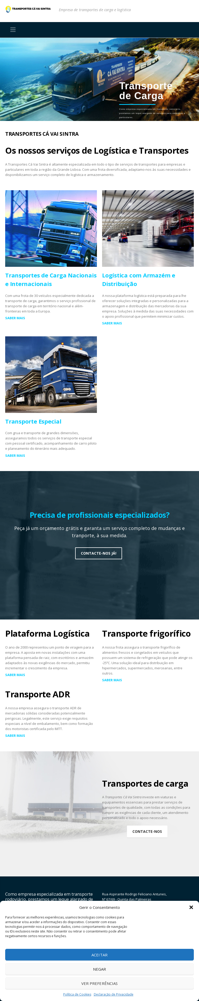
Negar (99, 969)
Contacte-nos (147, 831)
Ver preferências (99, 983)
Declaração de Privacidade (113, 994)
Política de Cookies (77, 994)
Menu (13, 30)
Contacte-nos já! (98, 553)
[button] (191, 907)
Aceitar (99, 954)
